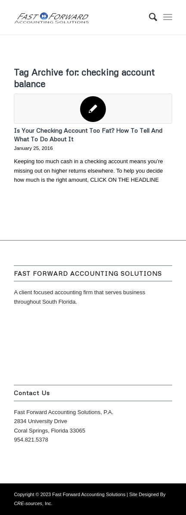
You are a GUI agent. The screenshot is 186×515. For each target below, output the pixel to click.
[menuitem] (148, 17)
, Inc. (33, 503)
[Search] (148, 17)
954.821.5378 (31, 439)
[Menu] (167, 17)
